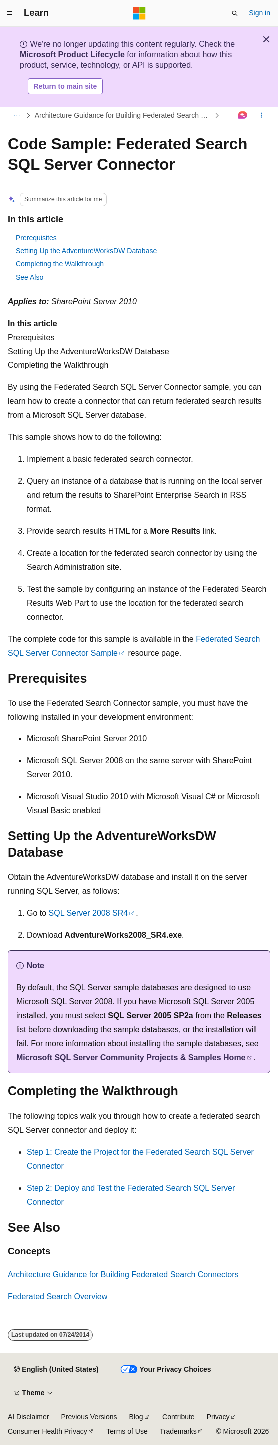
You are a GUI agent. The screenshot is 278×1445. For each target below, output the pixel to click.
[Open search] (235, 13)
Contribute (178, 1417)
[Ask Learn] (243, 116)
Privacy (218, 1417)
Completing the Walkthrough (60, 264)
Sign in (259, 13)
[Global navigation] (10, 13)
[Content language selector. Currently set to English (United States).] (56, 1369)
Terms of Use (126, 1431)
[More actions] (261, 116)
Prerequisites (36, 238)
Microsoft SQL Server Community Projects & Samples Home (131, 1057)
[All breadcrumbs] (16, 116)
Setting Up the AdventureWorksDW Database (86, 251)
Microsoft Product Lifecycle (72, 54)
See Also (29, 277)
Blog (136, 1417)
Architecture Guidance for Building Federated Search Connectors (124, 115)
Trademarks (178, 1431)
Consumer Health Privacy (47, 1431)
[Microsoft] (139, 13)
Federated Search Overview (57, 1296)
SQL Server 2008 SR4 (88, 913)
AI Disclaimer (28, 1417)
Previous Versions (89, 1417)
